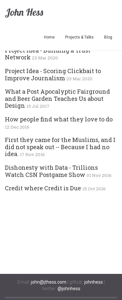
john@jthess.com (48, 282)
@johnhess (69, 288)
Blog (108, 37)
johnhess (93, 282)
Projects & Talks (79, 37)
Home (49, 37)
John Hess (24, 12)
